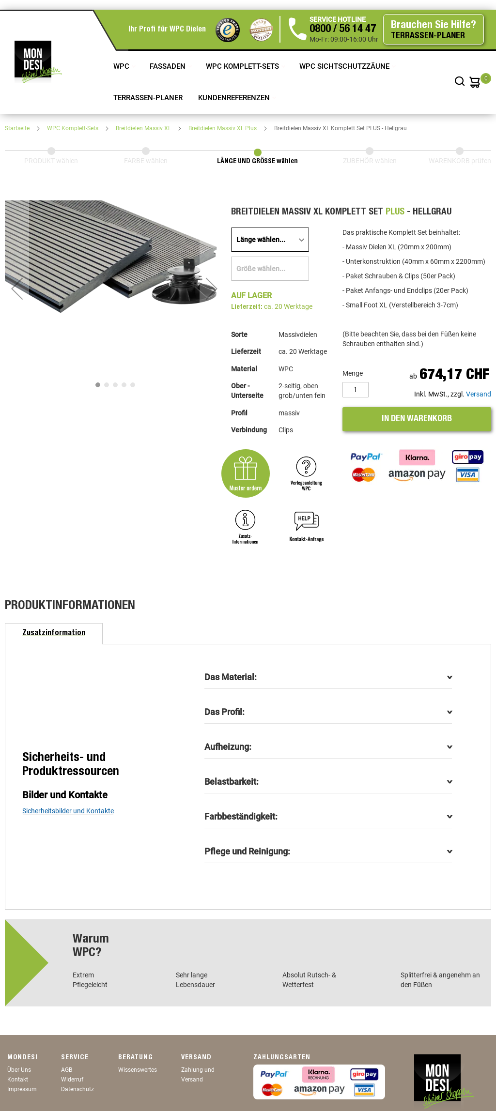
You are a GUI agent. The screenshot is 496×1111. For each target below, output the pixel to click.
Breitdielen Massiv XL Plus (223, 128)
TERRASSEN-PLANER (148, 97)
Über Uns (19, 1069)
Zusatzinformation (53, 634)
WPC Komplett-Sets (243, 66)
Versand (478, 394)
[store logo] (38, 62)
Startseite (18, 128)
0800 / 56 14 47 (343, 29)
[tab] (54, 633)
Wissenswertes (137, 1069)
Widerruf (72, 1079)
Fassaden (168, 66)
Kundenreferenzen (235, 97)
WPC (122, 66)
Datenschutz (77, 1089)
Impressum (22, 1089)
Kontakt (17, 1079)
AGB (66, 1069)
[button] (17, 288)
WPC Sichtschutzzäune (345, 66)
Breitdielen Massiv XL (144, 128)
